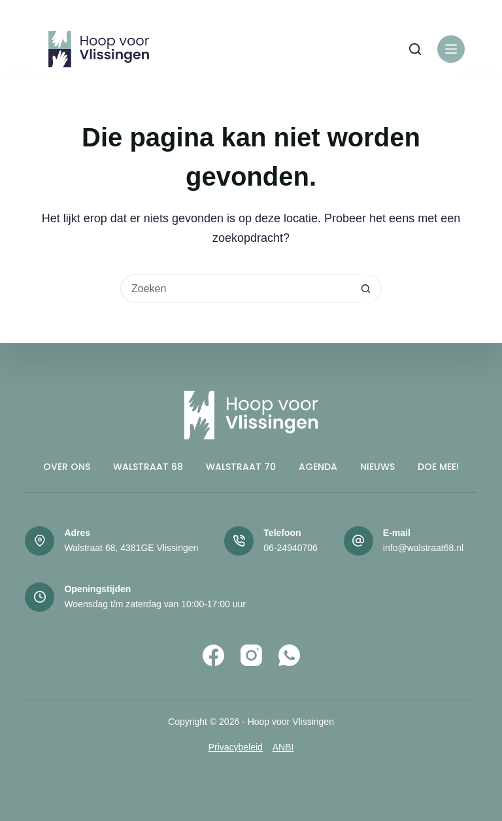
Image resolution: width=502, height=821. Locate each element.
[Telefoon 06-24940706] (239, 541)
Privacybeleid (236, 747)
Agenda (318, 467)
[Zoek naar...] (236, 288)
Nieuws (377, 467)
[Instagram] (251, 655)
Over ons (66, 467)
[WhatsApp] (289, 655)
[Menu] (451, 49)
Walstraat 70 (241, 467)
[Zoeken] (415, 49)
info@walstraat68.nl (423, 548)
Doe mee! (438, 467)
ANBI (283, 747)
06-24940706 (290, 548)
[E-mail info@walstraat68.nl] (358, 541)
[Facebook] (213, 655)
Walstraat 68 (148, 467)
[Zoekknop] (365, 288)
